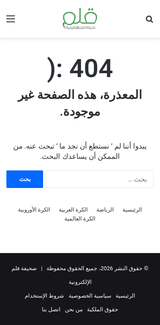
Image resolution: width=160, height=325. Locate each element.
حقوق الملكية (102, 309)
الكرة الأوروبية (34, 209)
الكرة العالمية (80, 218)
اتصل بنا (51, 309)
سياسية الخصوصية (90, 295)
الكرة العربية (73, 209)
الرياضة (105, 209)
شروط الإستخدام (44, 295)
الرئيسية (132, 209)
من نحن (74, 309)
